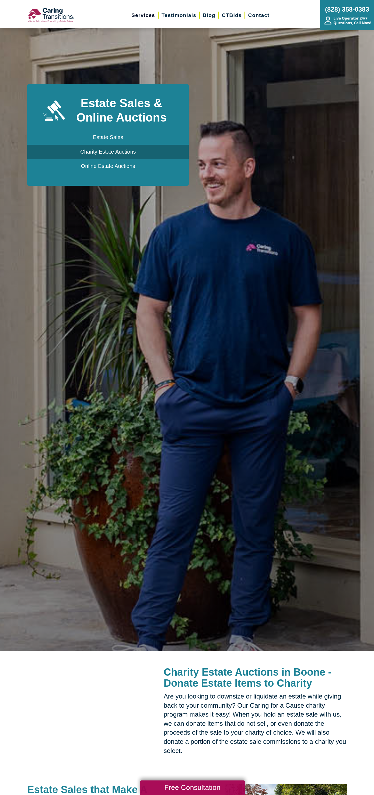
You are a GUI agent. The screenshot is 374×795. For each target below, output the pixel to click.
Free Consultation (192, 787)
